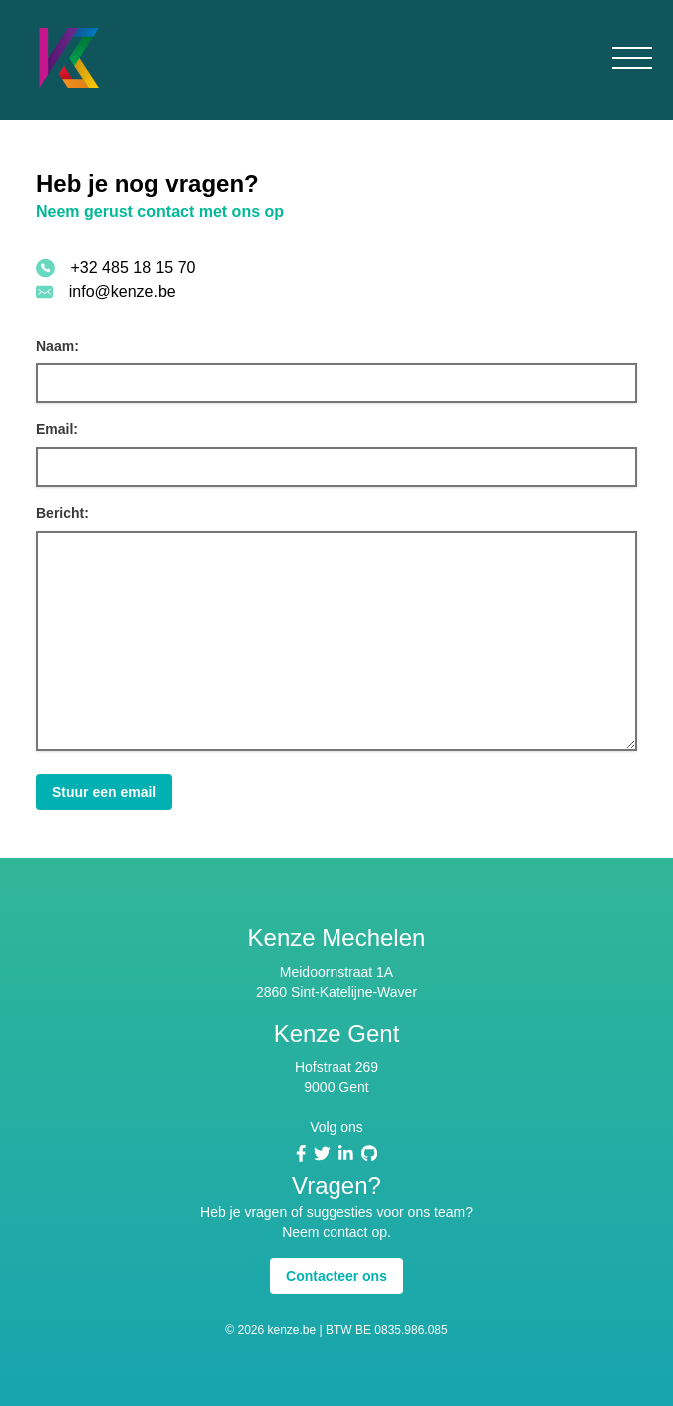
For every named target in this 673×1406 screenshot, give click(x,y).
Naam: (57, 345)
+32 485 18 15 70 (133, 267)
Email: (57, 429)
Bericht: (62, 513)
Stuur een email (104, 792)
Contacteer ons (336, 1276)
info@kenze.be (122, 291)
